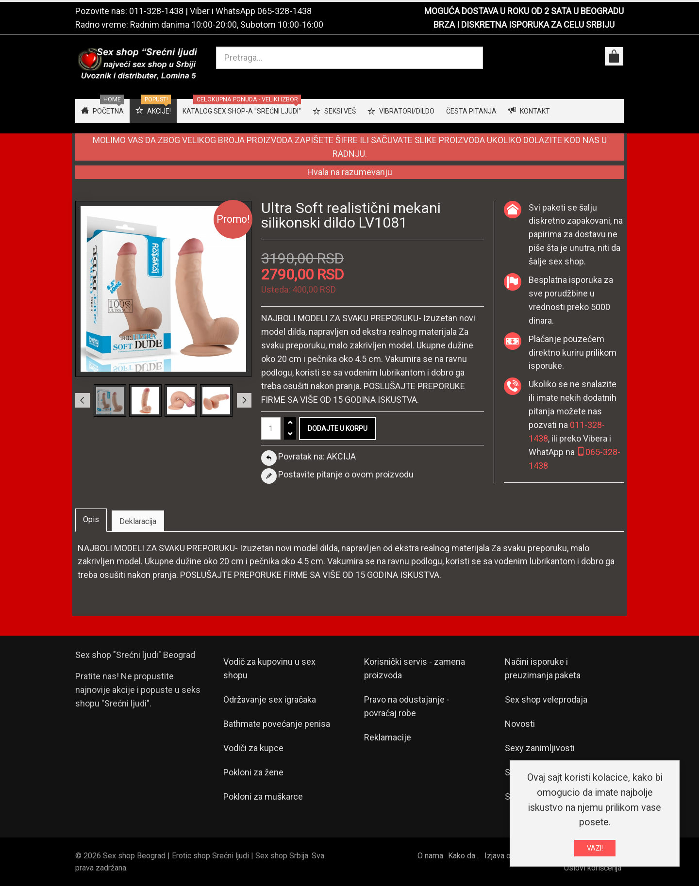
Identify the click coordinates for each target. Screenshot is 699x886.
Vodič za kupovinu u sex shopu (269, 668)
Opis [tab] (91, 519)
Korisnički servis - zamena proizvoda (414, 668)
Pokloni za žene (253, 772)
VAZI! (595, 849)
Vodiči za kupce (253, 748)
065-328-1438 (284, 11)
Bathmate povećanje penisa (276, 724)
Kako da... (464, 855)
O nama (430, 855)
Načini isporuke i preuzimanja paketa (543, 668)
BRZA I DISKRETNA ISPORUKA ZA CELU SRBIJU (524, 24)
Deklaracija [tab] (137, 521)
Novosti (520, 724)
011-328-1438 (156, 11)
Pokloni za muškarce (263, 796)
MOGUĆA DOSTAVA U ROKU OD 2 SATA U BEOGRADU (524, 11)
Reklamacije (387, 737)
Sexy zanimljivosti (540, 748)
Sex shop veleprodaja (546, 699)
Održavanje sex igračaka (269, 699)
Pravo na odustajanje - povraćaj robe (406, 706)
